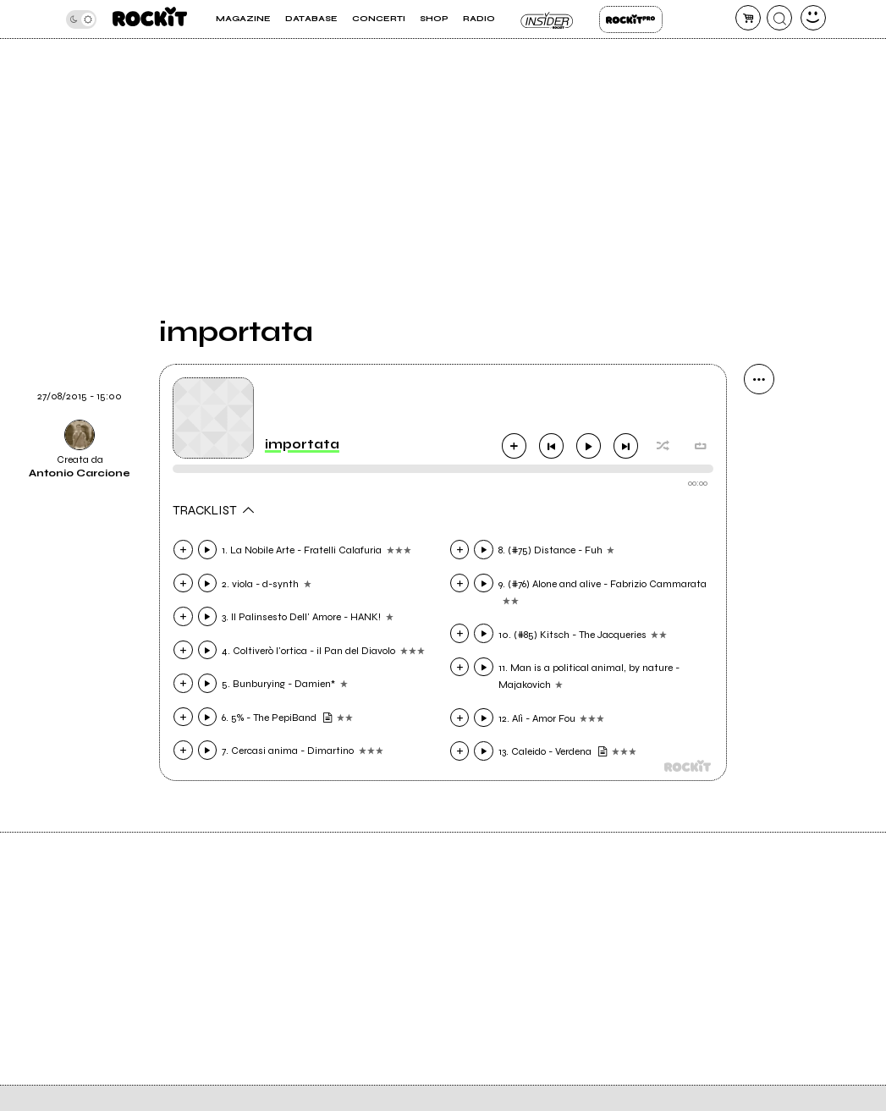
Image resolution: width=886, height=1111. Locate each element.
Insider (547, 19)
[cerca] (779, 17)
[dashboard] (813, 17)
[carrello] (748, 17)
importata (302, 444)
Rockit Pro (631, 19)
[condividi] (759, 379)
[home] (150, 19)
